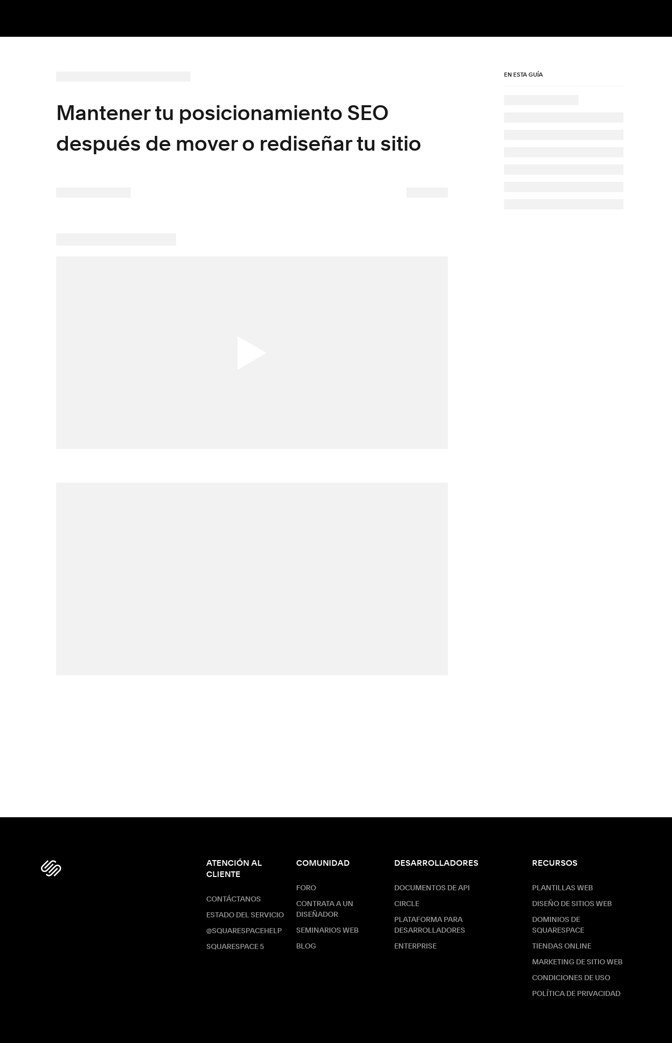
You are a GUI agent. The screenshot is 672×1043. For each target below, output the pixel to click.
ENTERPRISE (415, 946)
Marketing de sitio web (577, 962)
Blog (306, 946)
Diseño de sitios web (572, 904)
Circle (406, 904)
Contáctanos (233, 899)
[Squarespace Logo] (51, 868)
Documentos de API (432, 888)
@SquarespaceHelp (244, 931)
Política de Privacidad (576, 994)
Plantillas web (562, 888)
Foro (306, 888)
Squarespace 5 (235, 947)
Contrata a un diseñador (324, 909)
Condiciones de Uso (571, 978)
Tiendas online (561, 946)
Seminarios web (327, 930)
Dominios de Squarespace (558, 925)
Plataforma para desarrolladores (429, 925)
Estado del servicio (245, 915)
